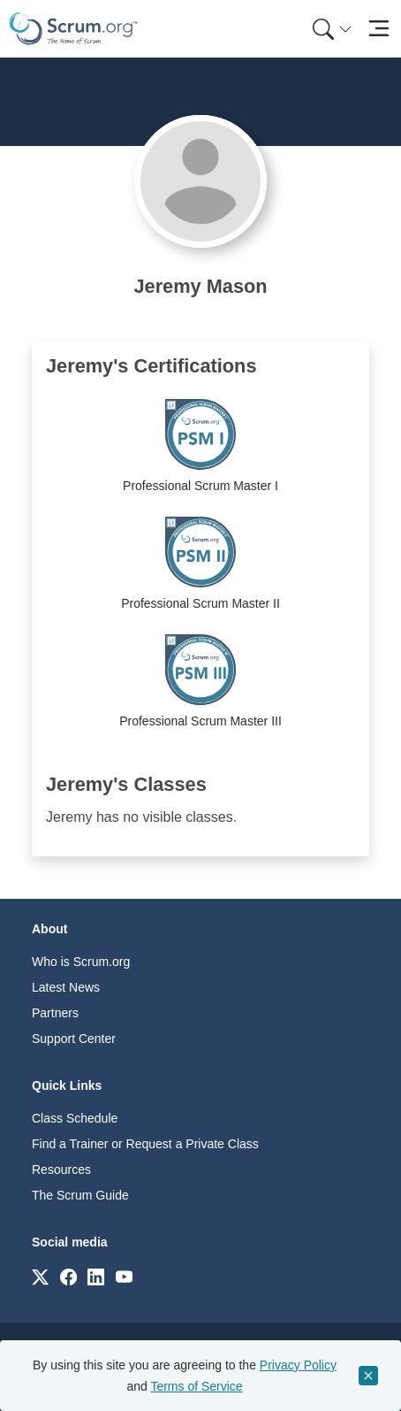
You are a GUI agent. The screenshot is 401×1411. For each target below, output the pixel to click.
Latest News (66, 987)
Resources (61, 1169)
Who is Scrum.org (81, 962)
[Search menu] (332, 29)
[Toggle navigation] (378, 28)
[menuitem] (330, 29)
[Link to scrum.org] (40, 1276)
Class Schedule (74, 1118)
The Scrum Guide (80, 1195)
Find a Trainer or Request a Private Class (145, 1144)
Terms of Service (196, 1386)
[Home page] (73, 28)
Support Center (74, 1038)
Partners (55, 1013)
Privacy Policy (298, 1365)
